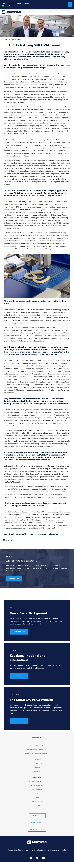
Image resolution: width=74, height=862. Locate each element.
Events (37, 797)
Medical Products (36, 745)
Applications (37, 763)
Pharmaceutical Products (36, 749)
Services (37, 771)
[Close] (70, 4)
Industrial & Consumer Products (36, 753)
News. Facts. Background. (29, 613)
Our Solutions (37, 759)
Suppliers (37, 805)
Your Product (37, 737)
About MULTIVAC (37, 785)
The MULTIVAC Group (37, 781)
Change (18, 6)
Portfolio (37, 767)
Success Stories (37, 801)
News (37, 793)
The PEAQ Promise (31, 699)
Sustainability (37, 789)
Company (37, 777)
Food (37, 741)
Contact (12, 578)
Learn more (17, 632)
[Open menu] (71, 12)
